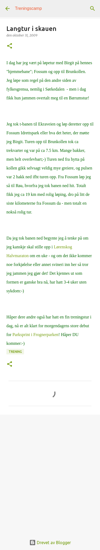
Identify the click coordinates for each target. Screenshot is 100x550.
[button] (9, 46)
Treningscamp (28, 8)
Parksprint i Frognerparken (35, 334)
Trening (15, 351)
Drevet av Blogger (50, 542)
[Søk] (92, 8)
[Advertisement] (50, 473)
